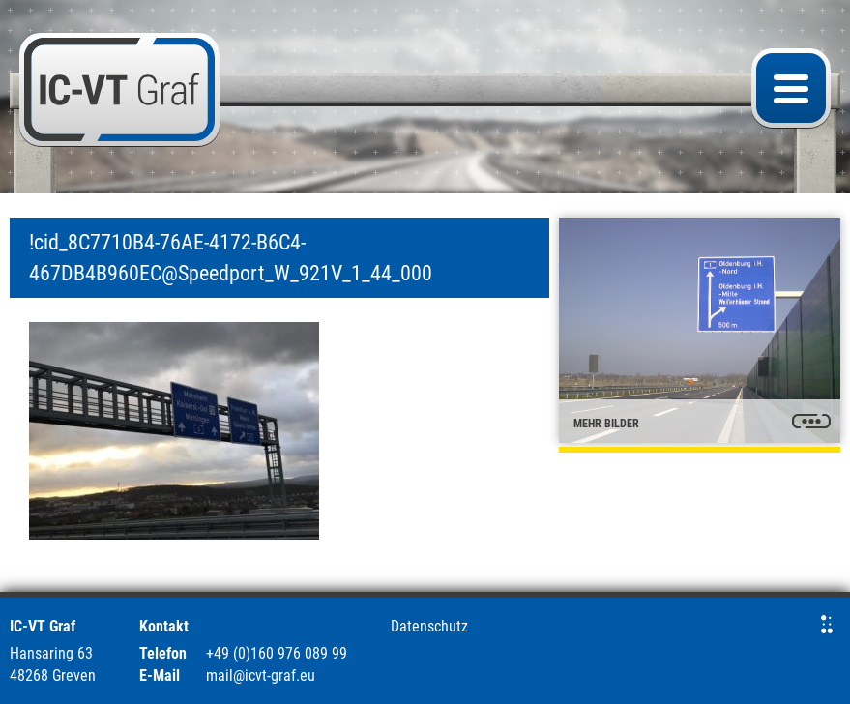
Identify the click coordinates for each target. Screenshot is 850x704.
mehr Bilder (606, 423)
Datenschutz (429, 626)
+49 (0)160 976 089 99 (276, 653)
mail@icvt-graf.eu (260, 675)
